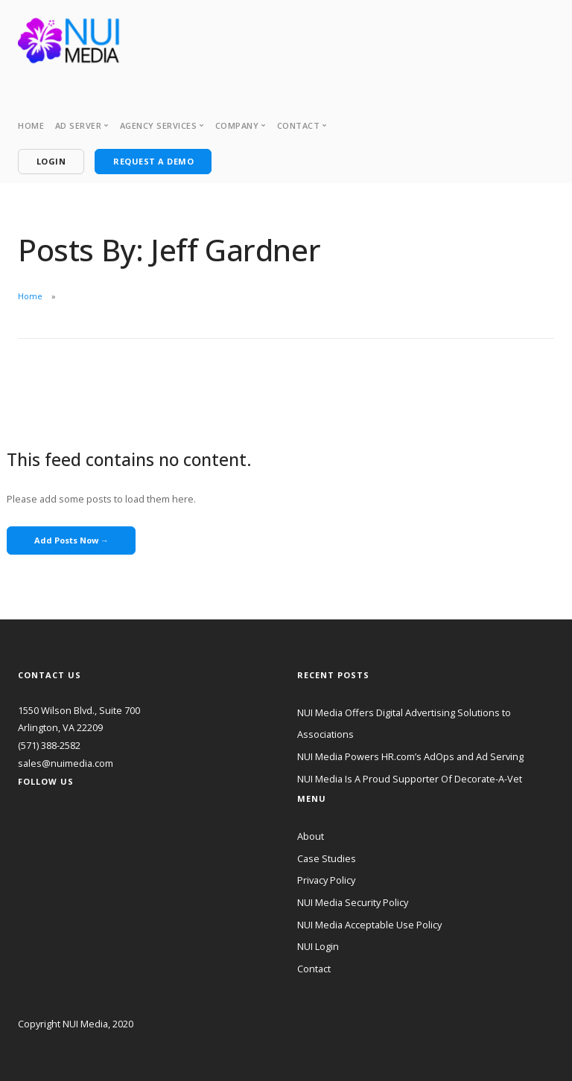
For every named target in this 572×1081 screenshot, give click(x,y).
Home (31, 125)
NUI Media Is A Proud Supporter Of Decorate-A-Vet (409, 778)
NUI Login (318, 946)
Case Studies (326, 858)
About (310, 836)
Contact (314, 968)
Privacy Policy (326, 880)
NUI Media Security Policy (352, 902)
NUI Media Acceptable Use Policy (369, 924)
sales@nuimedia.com (65, 763)
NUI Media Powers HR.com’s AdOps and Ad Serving (410, 756)
